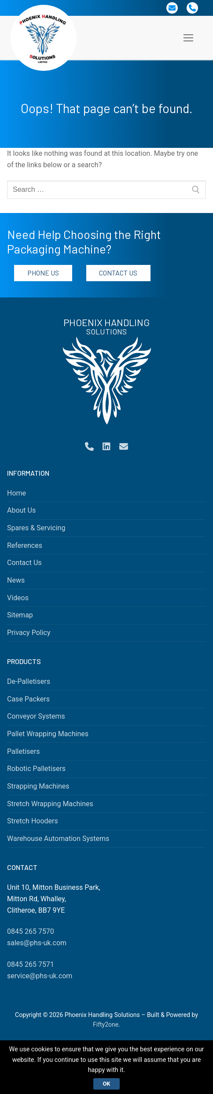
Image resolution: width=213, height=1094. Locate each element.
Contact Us (118, 272)
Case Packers (28, 699)
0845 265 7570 (30, 931)
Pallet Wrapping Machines (47, 734)
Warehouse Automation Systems (58, 838)
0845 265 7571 (30, 964)
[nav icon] (188, 38)
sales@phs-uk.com (36, 943)
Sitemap (20, 615)
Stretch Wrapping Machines (50, 804)
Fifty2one (105, 1024)
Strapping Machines (38, 786)
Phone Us (43, 272)
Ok (106, 1083)
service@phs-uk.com (39, 976)
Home (16, 493)
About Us (21, 510)
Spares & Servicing (36, 528)
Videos (18, 598)
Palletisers (23, 751)
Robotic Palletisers (36, 768)
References (24, 545)
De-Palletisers (28, 681)
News (16, 580)
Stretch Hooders (32, 821)
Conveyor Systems (36, 716)
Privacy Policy (29, 632)
